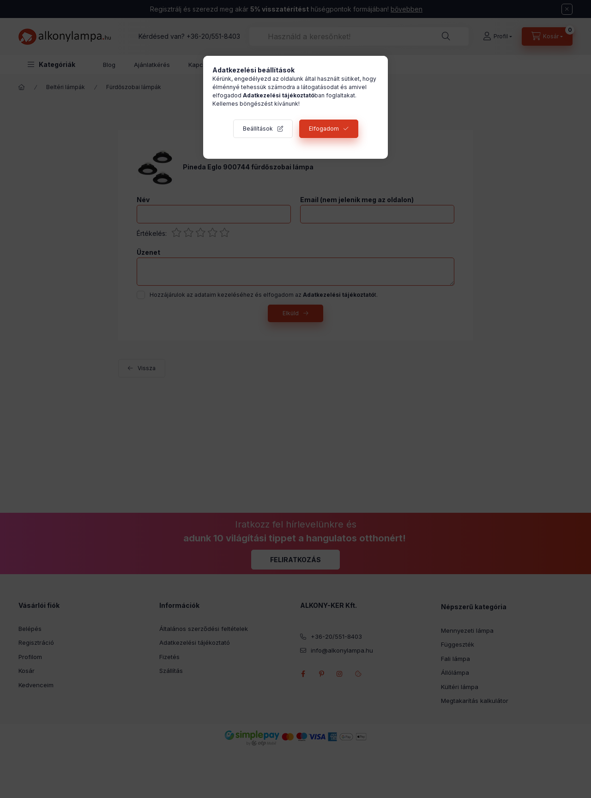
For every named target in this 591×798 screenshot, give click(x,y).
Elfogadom (324, 128)
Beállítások (258, 128)
